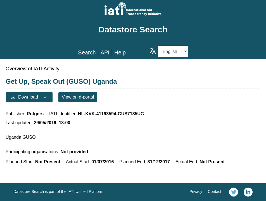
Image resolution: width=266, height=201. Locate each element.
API (105, 52)
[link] (233, 192)
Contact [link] (214, 191)
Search (87, 52)
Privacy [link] (195, 191)
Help (120, 52)
